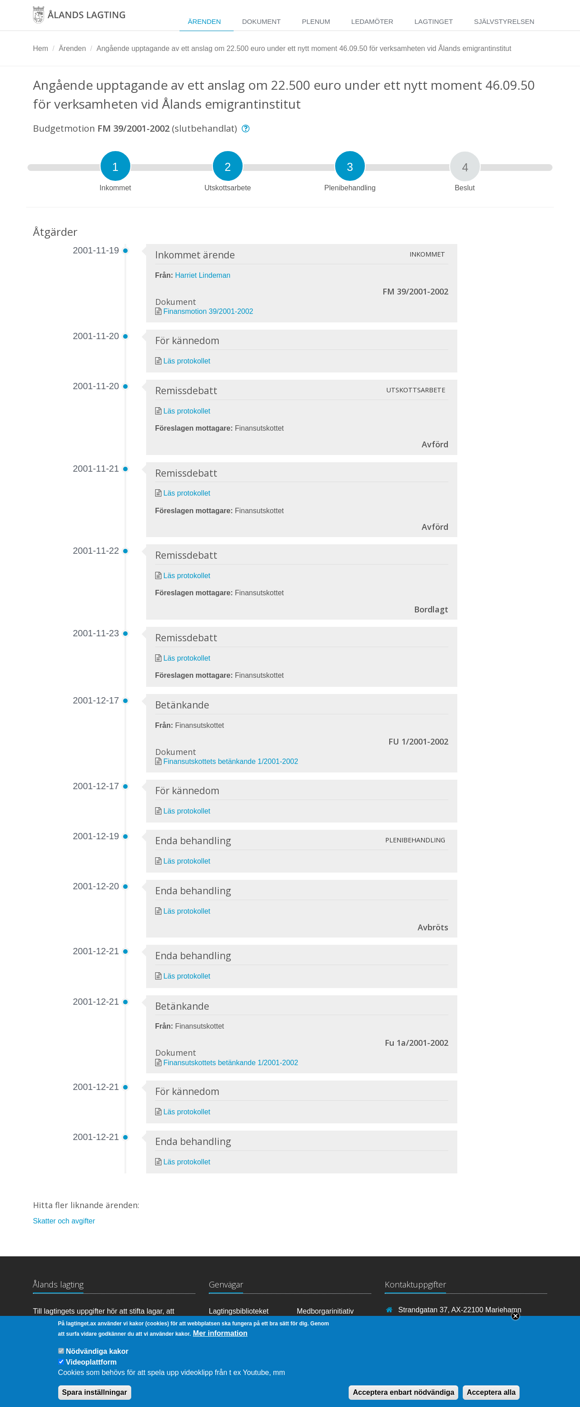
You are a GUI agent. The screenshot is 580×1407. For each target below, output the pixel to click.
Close (515, 1322)
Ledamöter (372, 21)
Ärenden (204, 21)
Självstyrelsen (504, 21)
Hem (40, 48)
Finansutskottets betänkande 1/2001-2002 (230, 761)
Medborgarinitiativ (325, 1311)
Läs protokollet (186, 361)
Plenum (316, 21)
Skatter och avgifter (64, 1221)
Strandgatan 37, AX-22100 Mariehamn (459, 1310)
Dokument (261, 21)
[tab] (115, 166)
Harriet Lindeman (202, 275)
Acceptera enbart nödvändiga (403, 1398)
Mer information (220, 1339)
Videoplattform (91, 1368)
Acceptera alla (491, 1398)
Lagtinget (433, 21)
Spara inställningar (94, 1398)
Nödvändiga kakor (97, 1357)
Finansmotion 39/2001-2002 (208, 311)
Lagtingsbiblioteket (239, 1311)
